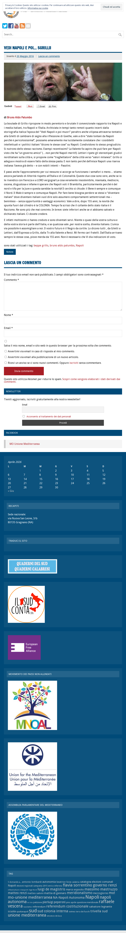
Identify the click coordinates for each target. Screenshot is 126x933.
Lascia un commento (49, 56)
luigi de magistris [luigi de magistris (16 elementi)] (51, 889)
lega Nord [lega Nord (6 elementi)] (33, 890)
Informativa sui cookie (38, 8)
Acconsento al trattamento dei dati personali (49, 416)
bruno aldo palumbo (62, 245)
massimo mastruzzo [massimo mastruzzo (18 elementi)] (100, 889)
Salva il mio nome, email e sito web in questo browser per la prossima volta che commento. (58, 345)
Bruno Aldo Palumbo (19, 117)
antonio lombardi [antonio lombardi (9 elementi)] (32, 881)
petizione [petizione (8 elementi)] (37, 902)
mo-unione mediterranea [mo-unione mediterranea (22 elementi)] (30, 897)
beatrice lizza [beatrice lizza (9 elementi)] (63, 881)
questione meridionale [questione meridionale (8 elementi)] (87, 902)
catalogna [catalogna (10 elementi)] (85, 881)
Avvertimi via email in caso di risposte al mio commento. (41, 351)
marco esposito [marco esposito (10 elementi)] (75, 889)
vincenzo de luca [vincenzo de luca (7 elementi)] (54, 916)
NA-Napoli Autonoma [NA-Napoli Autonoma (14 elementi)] (69, 897)
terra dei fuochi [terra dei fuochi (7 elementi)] (83, 911)
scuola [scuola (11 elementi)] (12, 911)
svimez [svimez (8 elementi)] (72, 911)
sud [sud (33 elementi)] (33, 910)
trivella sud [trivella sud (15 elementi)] (99, 911)
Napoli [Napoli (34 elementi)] (92, 897)
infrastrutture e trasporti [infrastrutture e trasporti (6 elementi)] (18, 890)
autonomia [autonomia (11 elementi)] (49, 881)
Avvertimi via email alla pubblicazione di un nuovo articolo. (43, 357)
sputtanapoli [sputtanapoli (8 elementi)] (22, 911)
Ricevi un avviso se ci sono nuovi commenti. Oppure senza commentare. (53, 362)
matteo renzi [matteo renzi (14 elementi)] (17, 893)
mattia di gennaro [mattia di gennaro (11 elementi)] (55, 893)
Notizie (9, 252)
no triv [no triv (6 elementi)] (30, 902)
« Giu (11, 490)
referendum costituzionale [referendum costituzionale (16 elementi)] (67, 906)
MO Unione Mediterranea (25, 443)
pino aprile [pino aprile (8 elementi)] (71, 902)
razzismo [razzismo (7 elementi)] (27, 907)
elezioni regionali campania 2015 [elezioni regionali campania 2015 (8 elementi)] (32, 886)
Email (8, 328)
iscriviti (73, 362)
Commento (11, 280)
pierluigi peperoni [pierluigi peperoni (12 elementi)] (54, 902)
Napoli (80, 245)
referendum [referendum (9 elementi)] (39, 906)
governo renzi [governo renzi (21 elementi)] (105, 885)
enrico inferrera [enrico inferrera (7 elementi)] (55, 886)
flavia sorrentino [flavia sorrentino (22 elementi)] (77, 885)
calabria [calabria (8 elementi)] (75, 882)
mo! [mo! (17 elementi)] (112, 893)
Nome (8, 315)
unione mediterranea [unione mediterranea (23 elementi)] (27, 915)
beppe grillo (41, 245)
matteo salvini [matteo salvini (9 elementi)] (35, 893)
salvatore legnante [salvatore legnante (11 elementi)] (100, 906)
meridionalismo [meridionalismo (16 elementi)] (79, 893)
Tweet (17, 106)
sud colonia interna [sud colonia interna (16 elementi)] (52, 911)
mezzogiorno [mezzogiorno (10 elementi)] (100, 893)
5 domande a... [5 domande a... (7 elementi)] (14, 882)
